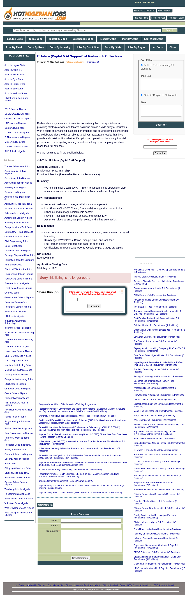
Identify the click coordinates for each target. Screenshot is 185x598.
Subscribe (94, 306)
